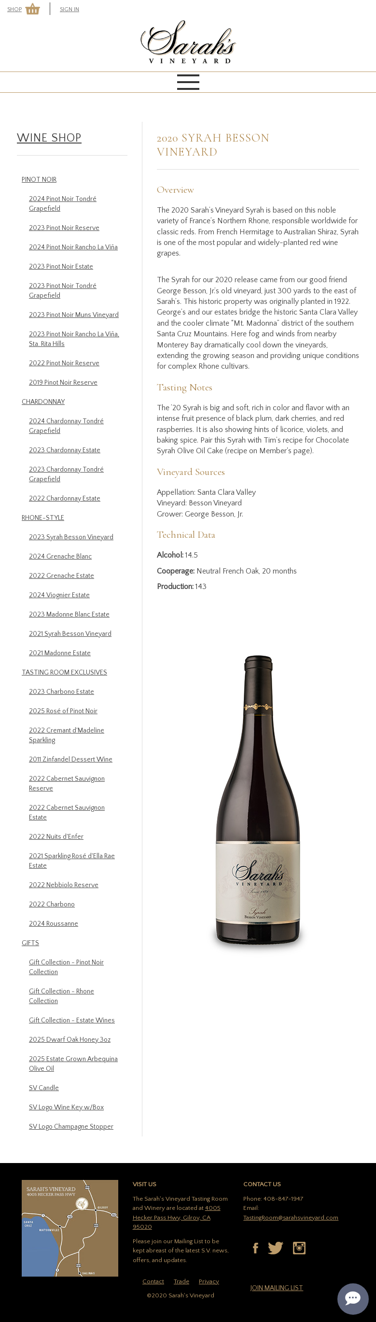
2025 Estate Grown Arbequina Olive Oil (73, 1064)
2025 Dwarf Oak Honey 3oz (70, 1040)
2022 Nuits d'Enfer (56, 837)
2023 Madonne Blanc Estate (69, 614)
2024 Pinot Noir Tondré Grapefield (63, 204)
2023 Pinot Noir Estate (61, 267)
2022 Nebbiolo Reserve (63, 885)
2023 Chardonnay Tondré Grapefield (66, 474)
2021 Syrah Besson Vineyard (70, 634)
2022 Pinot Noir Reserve (64, 363)
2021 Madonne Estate (60, 653)
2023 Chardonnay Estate (64, 450)
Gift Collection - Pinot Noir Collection (66, 967)
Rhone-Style (43, 518)
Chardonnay (43, 402)
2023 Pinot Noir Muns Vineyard (74, 315)
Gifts (30, 943)
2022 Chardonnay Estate (64, 499)
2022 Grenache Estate (61, 576)
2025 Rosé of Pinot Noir (63, 711)
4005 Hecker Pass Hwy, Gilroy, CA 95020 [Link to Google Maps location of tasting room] (177, 1217)
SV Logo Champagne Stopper (71, 1127)
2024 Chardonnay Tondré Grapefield (66, 426)
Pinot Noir (39, 180)
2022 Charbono (52, 904)
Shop (14, 9)
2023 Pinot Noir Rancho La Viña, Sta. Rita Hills (74, 339)
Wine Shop (49, 138)
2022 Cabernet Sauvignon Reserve (67, 783)
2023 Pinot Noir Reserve (64, 228)
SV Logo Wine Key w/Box (66, 1107)
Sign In (69, 9)
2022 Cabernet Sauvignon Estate (67, 812)
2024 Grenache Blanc (60, 556)
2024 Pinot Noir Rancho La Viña (73, 247)
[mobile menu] (188, 82)
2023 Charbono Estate (61, 692)
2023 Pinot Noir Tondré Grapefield (63, 291)
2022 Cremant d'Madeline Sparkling (66, 735)
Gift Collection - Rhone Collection (61, 996)
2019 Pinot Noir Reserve (63, 383)
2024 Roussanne (53, 924)
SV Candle (44, 1088)
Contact (153, 1281)
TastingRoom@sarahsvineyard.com (290, 1217)
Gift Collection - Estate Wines (72, 1020)
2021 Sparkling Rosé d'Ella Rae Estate (72, 861)
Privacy (209, 1281)
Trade (181, 1281)
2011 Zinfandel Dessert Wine (70, 759)
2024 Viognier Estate (59, 595)
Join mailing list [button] (277, 1288)
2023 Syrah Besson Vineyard (71, 537)
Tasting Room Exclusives (64, 672)
